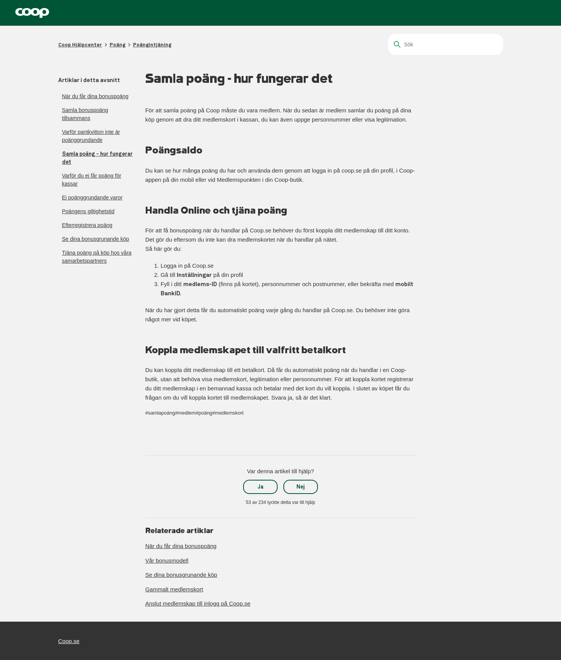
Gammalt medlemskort (174, 589)
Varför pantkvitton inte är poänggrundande (91, 136)
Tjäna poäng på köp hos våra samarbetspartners (97, 257)
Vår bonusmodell (167, 560)
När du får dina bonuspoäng (95, 96)
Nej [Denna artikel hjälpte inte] (300, 486)
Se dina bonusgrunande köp (95, 239)
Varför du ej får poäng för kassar (92, 180)
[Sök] (445, 44)
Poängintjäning (152, 44)
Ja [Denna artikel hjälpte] (260, 486)
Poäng (117, 44)
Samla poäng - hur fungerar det (97, 157)
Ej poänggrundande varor (92, 197)
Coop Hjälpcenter (80, 44)
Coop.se (69, 641)
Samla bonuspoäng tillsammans (85, 114)
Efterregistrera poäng (87, 225)
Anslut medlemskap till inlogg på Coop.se (197, 603)
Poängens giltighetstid (88, 211)
